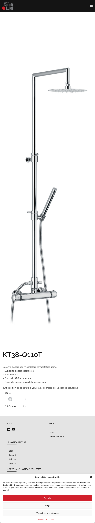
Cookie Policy (43, 519)
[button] (91, 477)
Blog (11, 451)
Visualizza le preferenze (47, 513)
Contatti (12, 455)
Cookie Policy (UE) (57, 436)
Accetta (47, 498)
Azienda (12, 459)
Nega (47, 505)
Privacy (52, 519)
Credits (12, 463)
